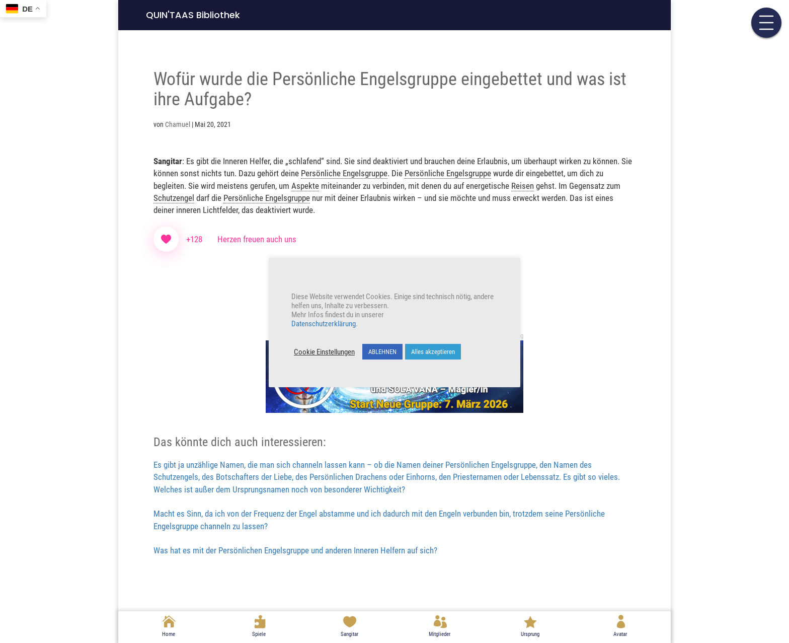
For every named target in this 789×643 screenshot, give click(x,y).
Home (168, 634)
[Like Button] (166, 239)
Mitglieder (439, 634)
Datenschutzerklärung (323, 323)
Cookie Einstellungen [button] (324, 351)
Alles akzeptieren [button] (433, 351)
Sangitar (349, 634)
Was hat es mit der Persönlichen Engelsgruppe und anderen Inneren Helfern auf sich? (295, 550)
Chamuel (177, 124)
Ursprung (530, 634)
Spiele (259, 634)
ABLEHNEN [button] (382, 351)
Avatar (620, 634)
